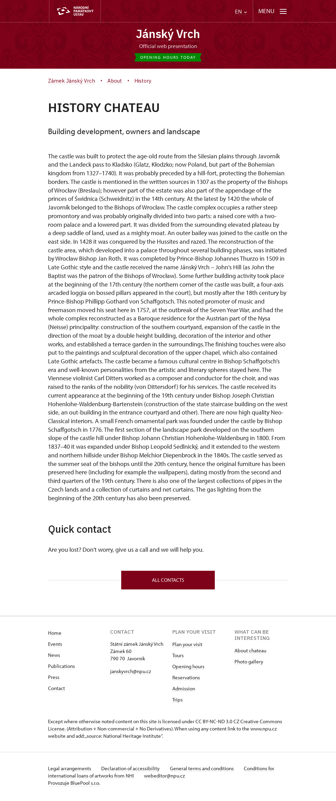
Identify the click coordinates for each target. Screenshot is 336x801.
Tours (178, 657)
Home (54, 635)
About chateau (250, 652)
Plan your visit (187, 646)
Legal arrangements (70, 770)
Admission (183, 690)
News (54, 657)
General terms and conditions (206, 770)
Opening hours (188, 668)
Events (55, 646)
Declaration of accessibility (133, 770)
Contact (56, 690)
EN (241, 11)
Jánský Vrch (168, 34)
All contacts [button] (168, 581)
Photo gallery (248, 663)
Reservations (186, 679)
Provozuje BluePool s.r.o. (74, 785)
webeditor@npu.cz (166, 777)
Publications (61, 668)
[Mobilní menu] (272, 11)
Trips (177, 701)
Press (53, 679)
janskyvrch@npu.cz (130, 673)
